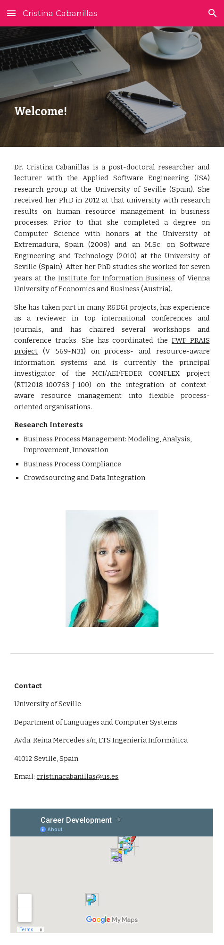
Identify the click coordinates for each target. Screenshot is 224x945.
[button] (11, 13)
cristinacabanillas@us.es (77, 776)
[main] (111, 86)
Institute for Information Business (116, 278)
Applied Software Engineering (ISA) (146, 178)
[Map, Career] (111, 871)
